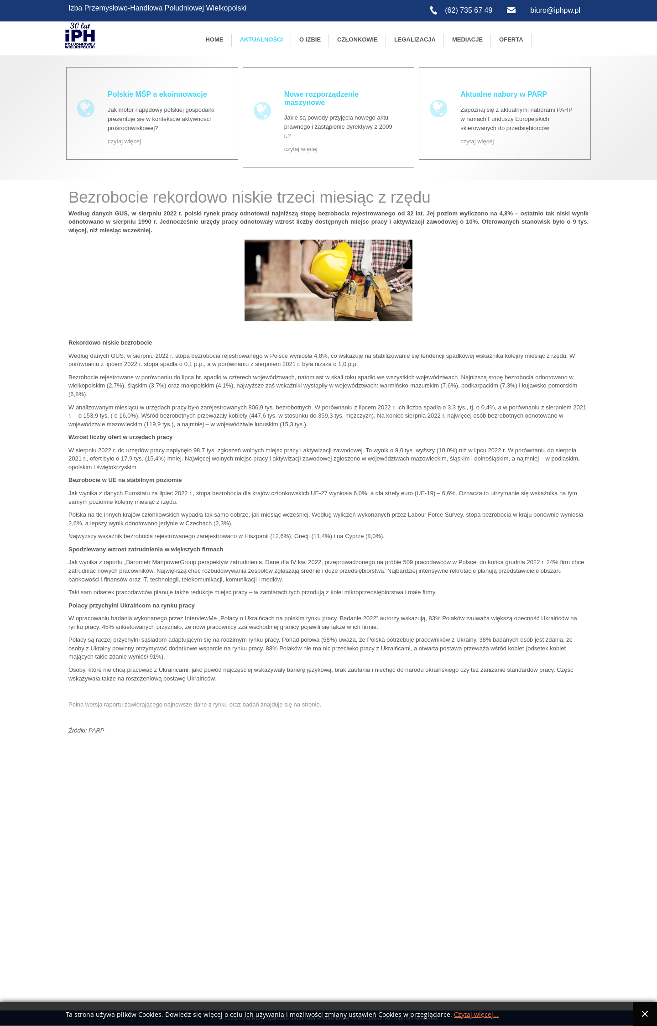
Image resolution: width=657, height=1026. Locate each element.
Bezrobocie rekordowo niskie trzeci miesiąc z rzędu (249, 197)
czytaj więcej (124, 141)
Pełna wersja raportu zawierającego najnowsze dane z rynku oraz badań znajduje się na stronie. (194, 704)
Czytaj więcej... (476, 1015)
